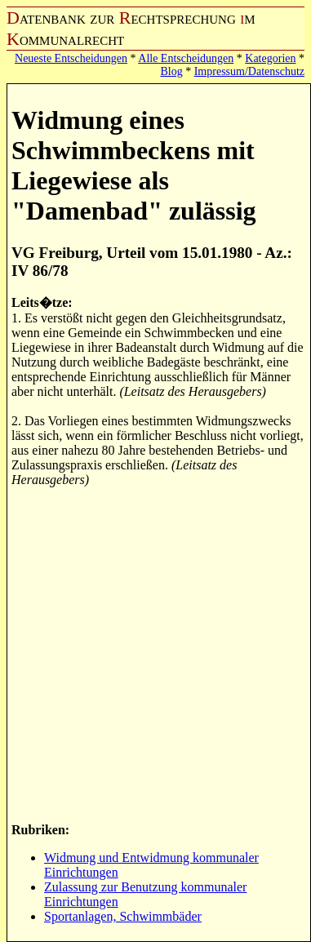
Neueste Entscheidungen (71, 58)
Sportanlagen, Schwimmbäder (123, 916)
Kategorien (270, 58)
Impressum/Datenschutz (249, 71)
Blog (171, 71)
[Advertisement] (153, 653)
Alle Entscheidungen (185, 58)
